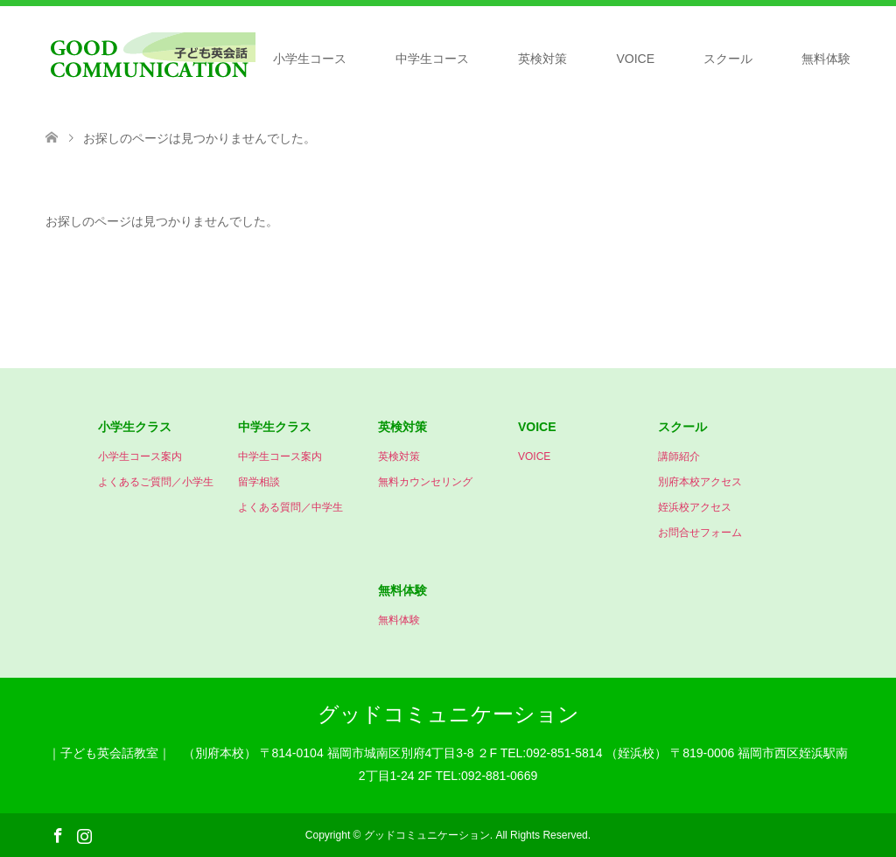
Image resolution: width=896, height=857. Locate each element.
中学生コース (432, 59)
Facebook (57, 834)
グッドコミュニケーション (448, 714)
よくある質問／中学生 (290, 507)
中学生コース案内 (280, 456)
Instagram (84, 834)
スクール (728, 59)
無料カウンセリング (425, 482)
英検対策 (542, 59)
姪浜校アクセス (695, 507)
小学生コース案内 (140, 456)
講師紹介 (679, 456)
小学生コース (309, 59)
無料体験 (826, 59)
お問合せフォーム (700, 532)
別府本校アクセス (700, 482)
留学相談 (259, 482)
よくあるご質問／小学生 (156, 482)
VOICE (635, 59)
